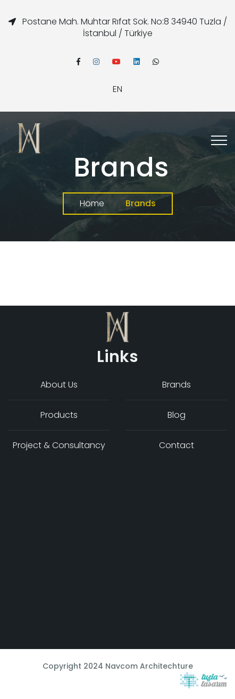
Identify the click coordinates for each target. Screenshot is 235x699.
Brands (176, 385)
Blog (176, 415)
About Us (59, 385)
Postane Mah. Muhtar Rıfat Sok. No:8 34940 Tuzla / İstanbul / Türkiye (124, 27)
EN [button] (117, 89)
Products (59, 415)
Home (92, 203)
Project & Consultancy (59, 446)
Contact (176, 446)
